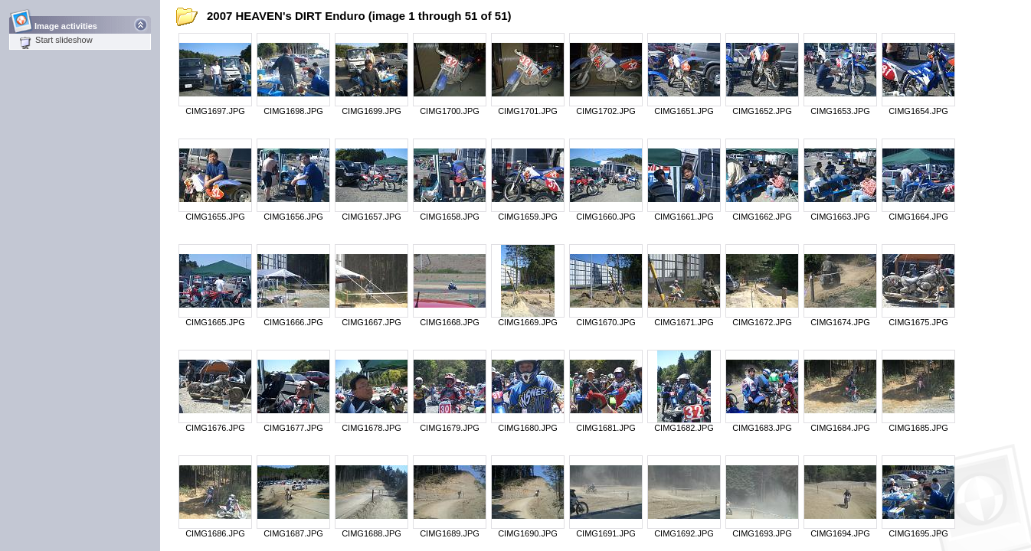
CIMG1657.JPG (371, 216)
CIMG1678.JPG (371, 427)
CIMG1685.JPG (918, 427)
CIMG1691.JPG (606, 533)
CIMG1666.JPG (293, 322)
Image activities (66, 22)
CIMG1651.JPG (684, 111)
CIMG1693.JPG (762, 533)
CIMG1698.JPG (293, 111)
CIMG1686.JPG (215, 533)
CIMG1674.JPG (840, 322)
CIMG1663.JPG (840, 216)
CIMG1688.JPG (371, 533)
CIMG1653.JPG (840, 111)
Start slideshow (56, 39)
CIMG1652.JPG (762, 111)
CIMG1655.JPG (215, 216)
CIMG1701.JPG (528, 111)
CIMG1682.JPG (684, 427)
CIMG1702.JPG (606, 111)
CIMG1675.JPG (918, 322)
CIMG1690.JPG (528, 533)
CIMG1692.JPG (684, 533)
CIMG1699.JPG (371, 111)
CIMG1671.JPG (684, 322)
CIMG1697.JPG (215, 111)
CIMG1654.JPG (918, 111)
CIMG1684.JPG (840, 427)
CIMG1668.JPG (449, 322)
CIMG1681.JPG (606, 427)
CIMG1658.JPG (449, 216)
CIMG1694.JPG (840, 533)
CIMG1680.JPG (528, 427)
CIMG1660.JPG (606, 216)
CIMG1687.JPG (293, 533)
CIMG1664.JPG (918, 216)
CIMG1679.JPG (449, 427)
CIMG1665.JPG (215, 322)
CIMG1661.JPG (684, 216)
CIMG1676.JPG (215, 427)
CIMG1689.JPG (449, 533)
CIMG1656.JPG (293, 216)
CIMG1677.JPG (293, 427)
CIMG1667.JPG (371, 322)
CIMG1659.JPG (528, 216)
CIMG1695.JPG (918, 533)
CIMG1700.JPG (449, 111)
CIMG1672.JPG (762, 322)
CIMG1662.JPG (762, 216)
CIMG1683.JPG (762, 427)
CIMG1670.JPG (606, 322)
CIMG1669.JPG (528, 322)
